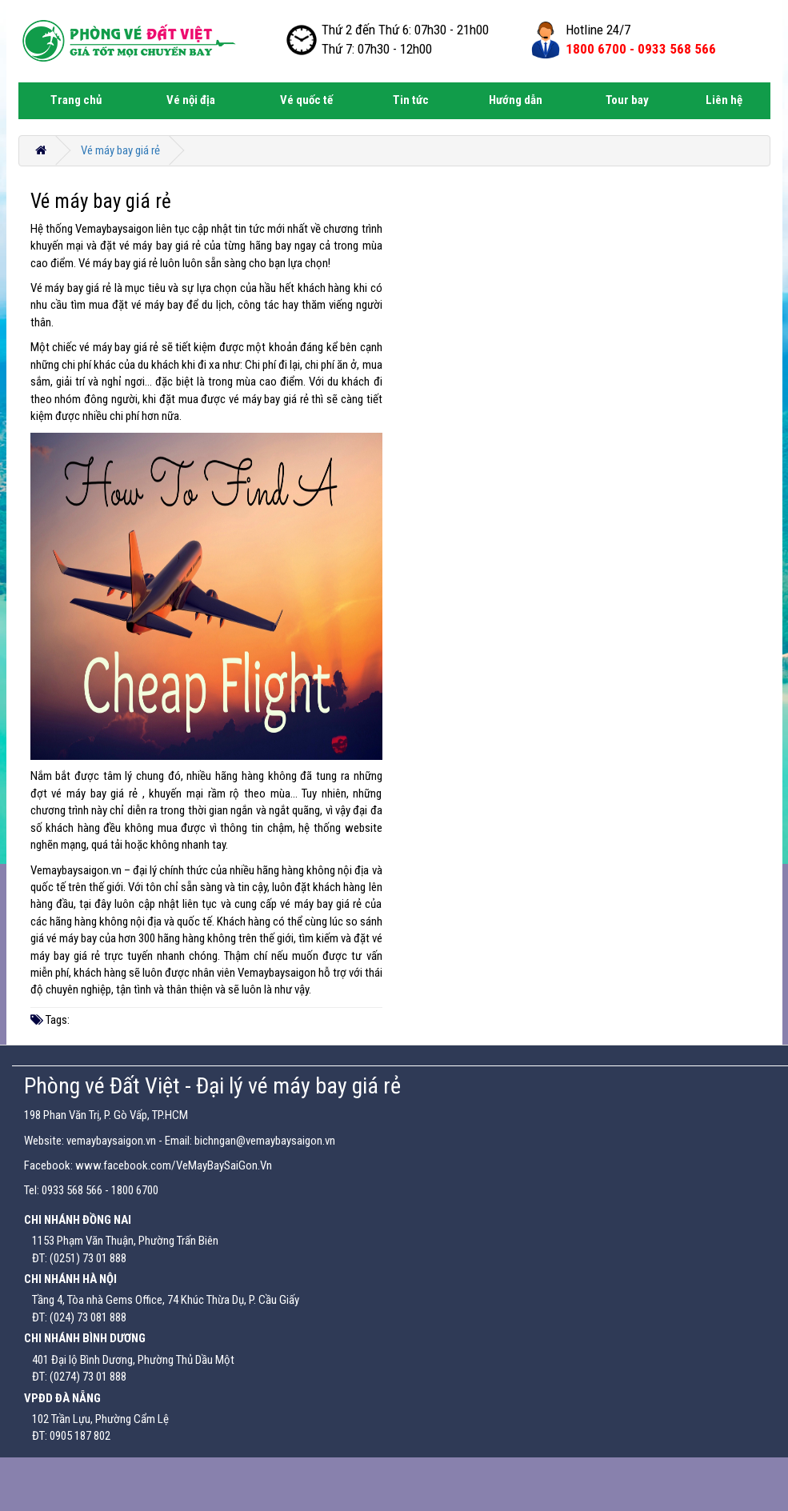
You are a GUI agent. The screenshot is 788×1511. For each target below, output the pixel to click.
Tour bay (627, 100)
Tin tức (411, 100)
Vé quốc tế (306, 100)
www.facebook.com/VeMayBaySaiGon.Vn (173, 1165)
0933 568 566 (72, 1190)
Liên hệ (724, 100)
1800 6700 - (641, 49)
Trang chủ (76, 100)
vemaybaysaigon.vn (111, 1140)
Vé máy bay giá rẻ (120, 150)
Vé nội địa (190, 100)
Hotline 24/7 (598, 30)
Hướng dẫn (515, 100)
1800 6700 (134, 1190)
